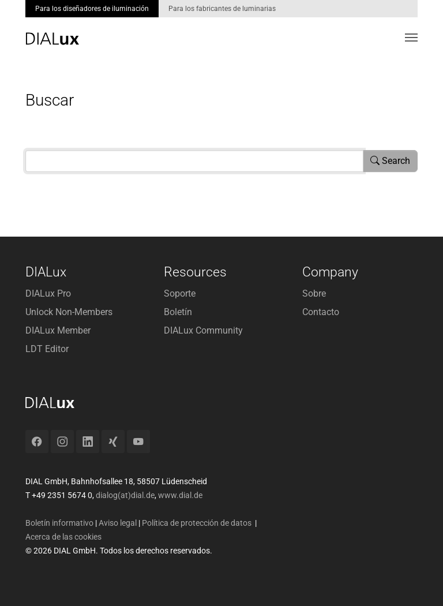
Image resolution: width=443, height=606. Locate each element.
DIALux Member (58, 330)
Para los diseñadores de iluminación (92, 9)
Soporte (180, 293)
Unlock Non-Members (68, 311)
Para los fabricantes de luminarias (222, 9)
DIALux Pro (48, 293)
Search (390, 160)
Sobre (314, 293)
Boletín (178, 311)
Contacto (320, 311)
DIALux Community (203, 330)
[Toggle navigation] (411, 37)
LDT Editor (47, 348)
